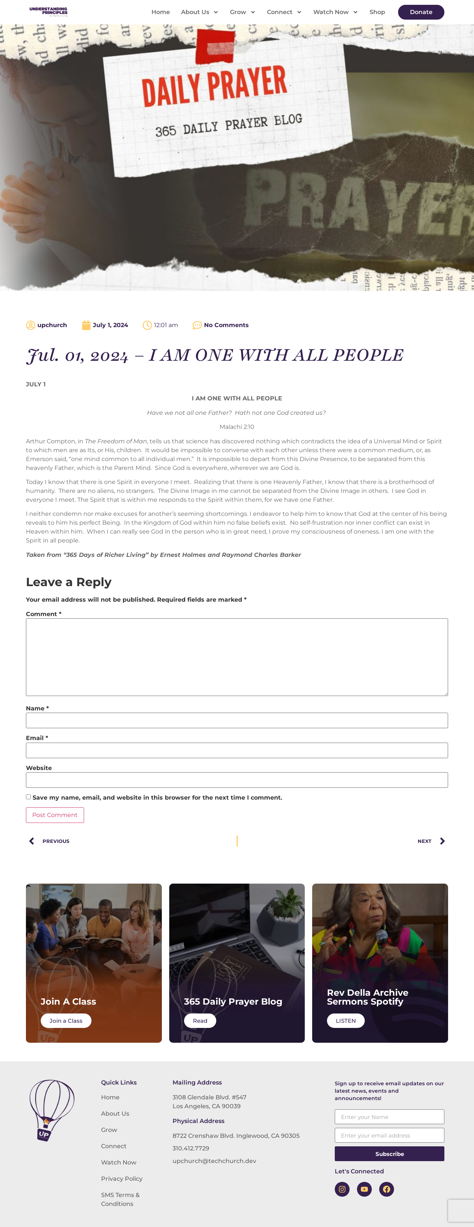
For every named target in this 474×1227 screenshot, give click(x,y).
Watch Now (335, 12)
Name (37, 709)
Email (37, 738)
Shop (377, 12)
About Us (200, 12)
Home (160, 12)
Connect (284, 12)
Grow (243, 12)
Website (39, 768)
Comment (43, 614)
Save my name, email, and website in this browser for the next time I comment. (157, 798)
